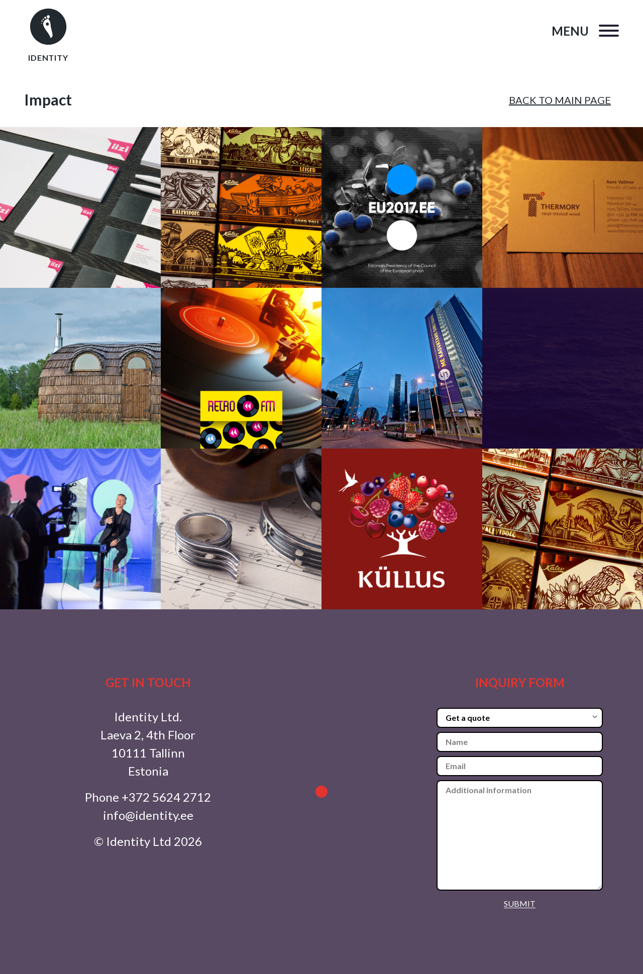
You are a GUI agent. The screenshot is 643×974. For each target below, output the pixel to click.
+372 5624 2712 (166, 797)
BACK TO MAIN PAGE (560, 100)
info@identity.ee (148, 815)
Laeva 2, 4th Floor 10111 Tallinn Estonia (147, 752)
